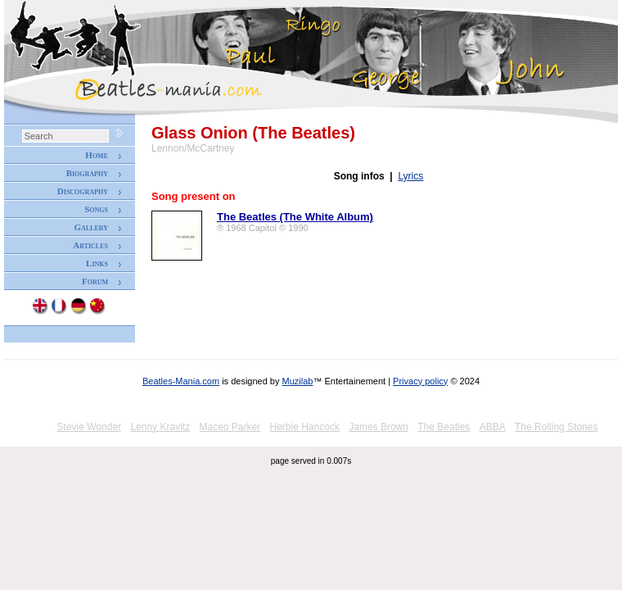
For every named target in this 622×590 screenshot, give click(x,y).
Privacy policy (420, 381)
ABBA (493, 427)
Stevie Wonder (89, 427)
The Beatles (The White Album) (295, 217)
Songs (96, 209)
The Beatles (443, 427)
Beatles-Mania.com (180, 381)
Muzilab (297, 381)
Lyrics (410, 176)
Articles (90, 245)
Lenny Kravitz (160, 427)
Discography (82, 191)
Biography (87, 173)
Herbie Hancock (305, 427)
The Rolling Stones (556, 427)
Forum (95, 281)
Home (96, 155)
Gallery (91, 227)
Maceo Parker (229, 427)
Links (97, 263)
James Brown (378, 427)
